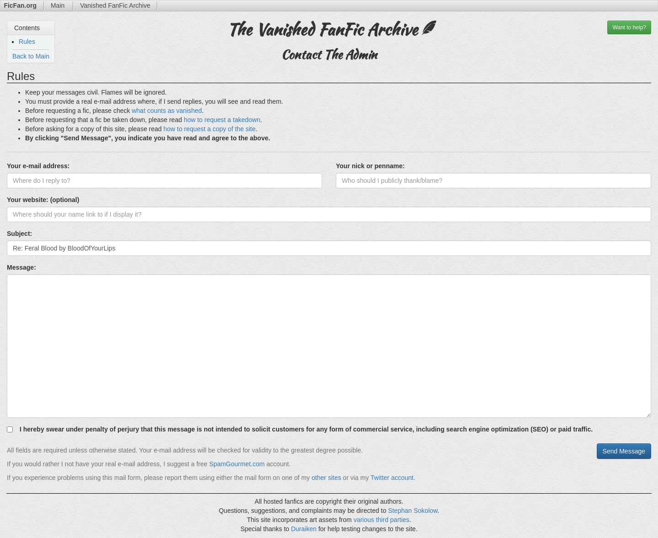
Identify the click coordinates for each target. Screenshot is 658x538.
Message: (21, 267)
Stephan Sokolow (412, 510)
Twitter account (392, 477)
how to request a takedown (222, 119)
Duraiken (304, 529)
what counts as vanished (167, 110)
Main (58, 5)
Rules (27, 41)
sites (334, 477)
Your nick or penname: (370, 166)
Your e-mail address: (38, 166)
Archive (115, 5)
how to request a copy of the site (210, 129)
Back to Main (30, 56)
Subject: (19, 233)
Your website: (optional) (43, 199)
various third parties (381, 519)
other (319, 477)
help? (629, 27)
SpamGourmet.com (237, 464)
